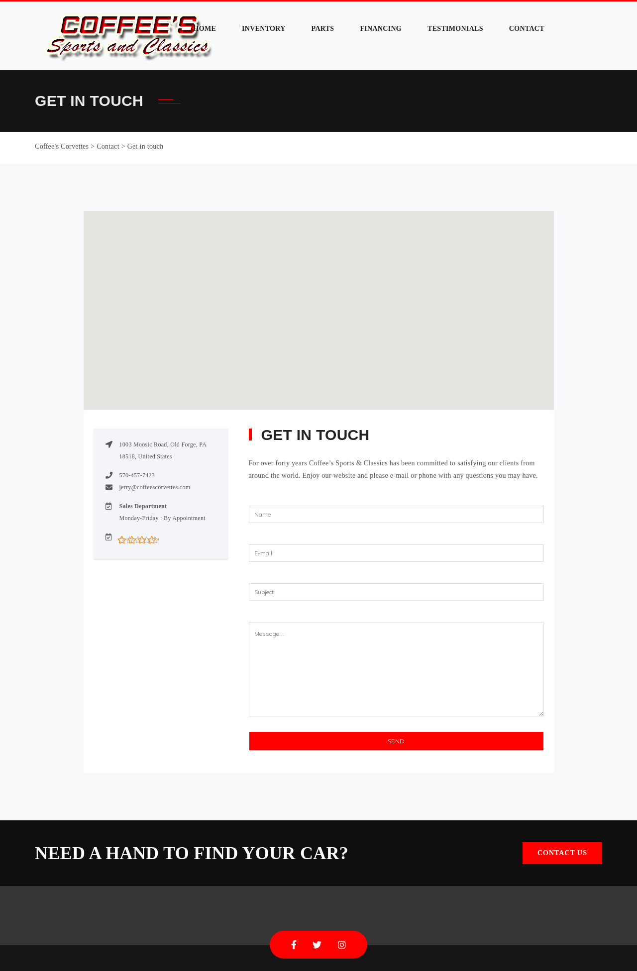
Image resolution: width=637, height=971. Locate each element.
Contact (526, 28)
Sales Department (143, 506)
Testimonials (455, 28)
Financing (381, 28)
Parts (323, 28)
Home (205, 28)
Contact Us (562, 853)
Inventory (264, 28)
